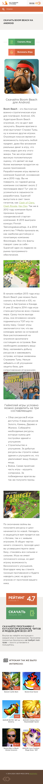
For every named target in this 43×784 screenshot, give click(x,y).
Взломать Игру (25, 52)
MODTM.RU (33, 773)
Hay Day (22, 206)
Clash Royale (10, 206)
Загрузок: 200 (15, 615)
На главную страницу (13, 3)
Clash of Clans (26, 203)
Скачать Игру (24, 42)
